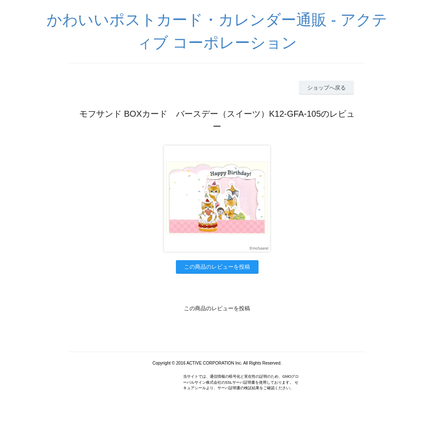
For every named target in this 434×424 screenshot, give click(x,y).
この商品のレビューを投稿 (217, 267)
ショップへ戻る (326, 87)
